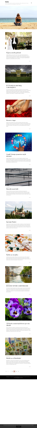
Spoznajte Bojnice (11, 222)
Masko (7, 2)
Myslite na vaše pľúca (12, 254)
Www (7, 152)
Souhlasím (18, 426)
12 (12, 370)
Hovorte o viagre (11, 120)
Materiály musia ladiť (12, 189)
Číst (30, 61)
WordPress (21, 377)
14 (16, 370)
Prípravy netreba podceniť (13, 53)
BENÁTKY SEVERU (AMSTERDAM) (17, 285)
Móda (7, 118)
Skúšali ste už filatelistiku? (13, 358)
